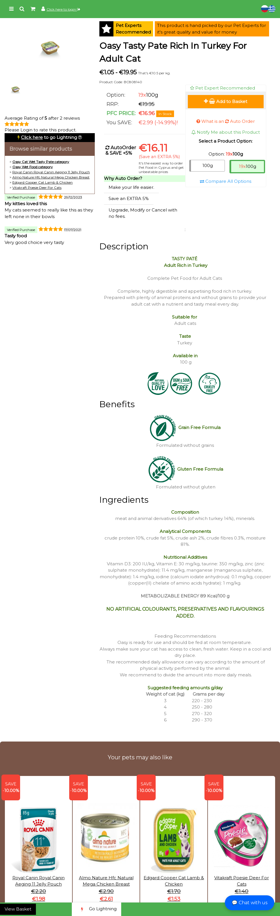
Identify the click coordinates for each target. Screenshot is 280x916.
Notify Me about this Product (225, 132)
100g (207, 165)
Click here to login (63, 9)
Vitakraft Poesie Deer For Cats (36, 187)
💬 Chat (249, 902)
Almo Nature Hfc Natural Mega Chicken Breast (51, 177)
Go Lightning (96, 909)
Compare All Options (225, 181)
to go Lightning (49, 137)
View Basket (18, 909)
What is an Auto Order (225, 121)
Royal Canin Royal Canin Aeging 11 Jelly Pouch (51, 172)
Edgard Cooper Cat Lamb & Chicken (42, 182)
